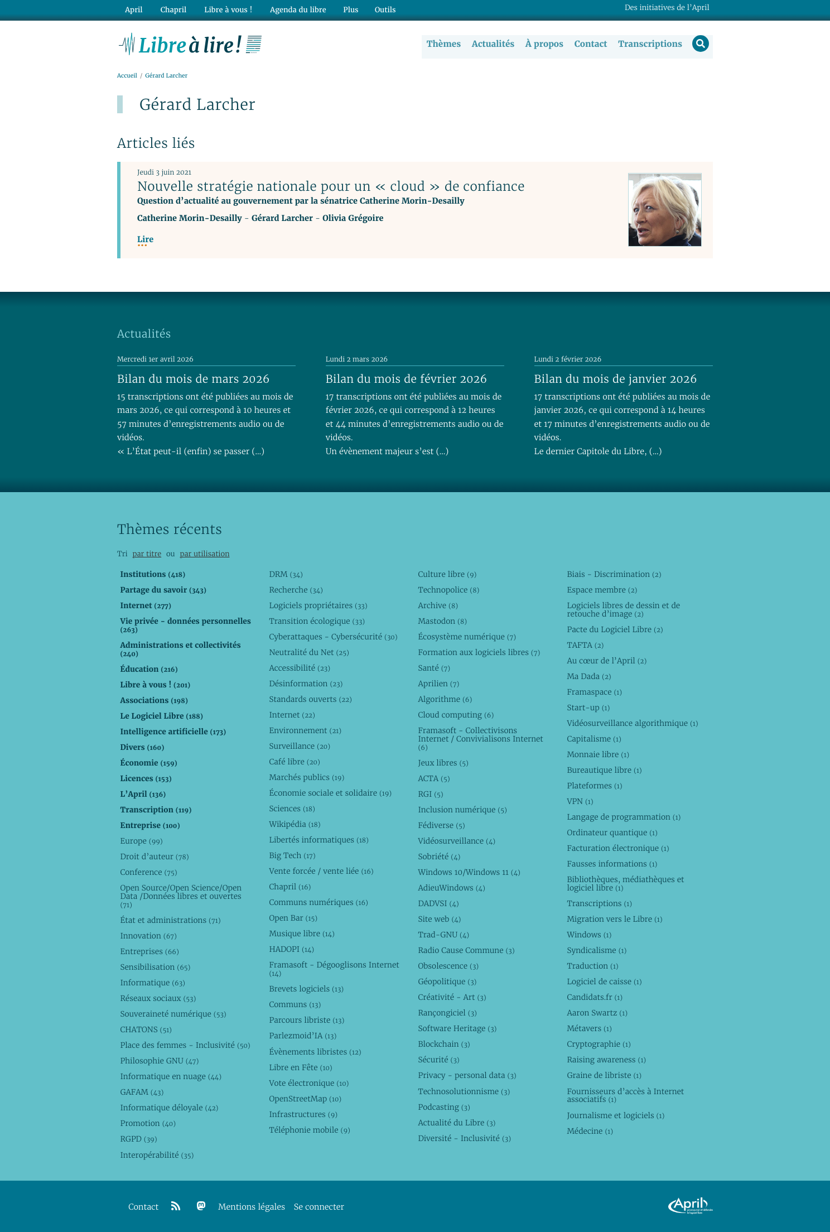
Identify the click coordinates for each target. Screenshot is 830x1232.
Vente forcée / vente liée (321, 871)
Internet (292, 715)
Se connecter (319, 1207)
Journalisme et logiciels (615, 1115)
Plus (344, 9)
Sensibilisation (155, 967)
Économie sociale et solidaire (330, 793)
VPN (580, 801)
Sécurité (438, 1060)
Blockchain (444, 1045)
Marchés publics (306, 777)
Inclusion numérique (462, 810)
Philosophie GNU (159, 1061)
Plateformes (594, 786)
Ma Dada (589, 676)
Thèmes (443, 44)
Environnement (305, 730)
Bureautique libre (604, 770)
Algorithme (445, 699)
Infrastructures (303, 1114)
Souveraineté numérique (173, 1014)
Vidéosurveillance (456, 841)
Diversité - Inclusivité (464, 1138)
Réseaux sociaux (158, 998)
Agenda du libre (292, 9)
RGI (430, 794)
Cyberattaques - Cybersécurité (333, 637)
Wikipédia (294, 824)
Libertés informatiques (319, 840)
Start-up (588, 707)
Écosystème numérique (467, 637)
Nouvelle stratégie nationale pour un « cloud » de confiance (331, 187)
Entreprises (149, 951)
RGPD (138, 1139)
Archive (438, 605)
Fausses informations (612, 864)
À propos (543, 44)
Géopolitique (447, 982)
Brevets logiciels (306, 989)
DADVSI (438, 903)
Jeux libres (443, 763)
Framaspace (594, 692)
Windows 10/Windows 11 (469, 872)
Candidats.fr (594, 998)
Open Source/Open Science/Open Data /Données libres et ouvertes (181, 896)
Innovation (148, 936)
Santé (434, 668)
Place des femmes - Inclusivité (185, 1046)
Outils (379, 9)
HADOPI (291, 950)
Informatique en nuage (170, 1077)
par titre (146, 554)
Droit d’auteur (154, 856)
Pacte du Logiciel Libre (615, 629)
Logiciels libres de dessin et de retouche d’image (623, 609)
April (133, 9)
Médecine (590, 1131)
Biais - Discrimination (614, 574)
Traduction (592, 966)
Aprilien (438, 683)
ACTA (434, 778)
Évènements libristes (315, 1052)
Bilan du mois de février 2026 (407, 379)
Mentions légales (251, 1207)
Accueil (127, 76)
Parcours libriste (306, 1021)
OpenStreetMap (305, 1099)
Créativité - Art (452, 998)
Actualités (492, 44)
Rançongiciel (447, 1013)
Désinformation (305, 683)
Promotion (148, 1124)
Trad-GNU (443, 935)
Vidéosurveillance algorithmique (632, 723)
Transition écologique (317, 621)
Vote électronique (309, 1083)
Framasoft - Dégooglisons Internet (334, 969)
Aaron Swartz (597, 1013)
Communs (295, 1005)
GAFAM (141, 1092)
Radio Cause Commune (466, 950)
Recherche (296, 590)
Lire (145, 240)
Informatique (152, 983)
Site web (439, 919)
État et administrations (170, 920)
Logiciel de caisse (604, 982)
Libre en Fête (300, 1067)
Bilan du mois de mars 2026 (193, 379)
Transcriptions (649, 44)
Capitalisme (594, 739)
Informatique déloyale (169, 1108)
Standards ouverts (310, 699)
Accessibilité (299, 668)
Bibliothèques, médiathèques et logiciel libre (625, 883)
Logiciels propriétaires (318, 605)
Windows (589, 935)
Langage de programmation (624, 817)
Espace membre (602, 590)
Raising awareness (606, 1060)
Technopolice (448, 590)
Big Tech (292, 855)
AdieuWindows (451, 888)
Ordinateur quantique (612, 832)
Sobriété (439, 856)
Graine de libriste (604, 1076)
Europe (141, 841)
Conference (148, 872)
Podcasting (444, 1107)
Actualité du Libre (456, 1123)
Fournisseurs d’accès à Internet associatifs (625, 1095)
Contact (589, 44)
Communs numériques (318, 902)
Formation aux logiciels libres (479, 652)
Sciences (292, 808)
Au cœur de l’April (606, 661)
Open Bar (293, 918)
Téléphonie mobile (309, 1130)
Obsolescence (448, 966)
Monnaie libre (598, 754)
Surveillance (299, 746)
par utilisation (204, 554)
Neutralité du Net (309, 652)
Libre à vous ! (224, 9)
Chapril (290, 887)
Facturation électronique (618, 848)
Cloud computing (456, 715)
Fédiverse (441, 825)
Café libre (294, 762)
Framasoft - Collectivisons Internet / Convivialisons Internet (480, 738)
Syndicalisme (596, 950)
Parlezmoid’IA (302, 1036)
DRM (286, 574)
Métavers (589, 1029)
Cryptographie (598, 1045)
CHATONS (146, 1029)
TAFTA (585, 645)
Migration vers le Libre (614, 919)
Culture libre (447, 574)
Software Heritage (457, 1029)
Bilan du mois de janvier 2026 (615, 379)
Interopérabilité (157, 1155)
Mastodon (442, 621)
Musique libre (302, 934)
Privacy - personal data (467, 1076)
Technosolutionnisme (464, 1091)
